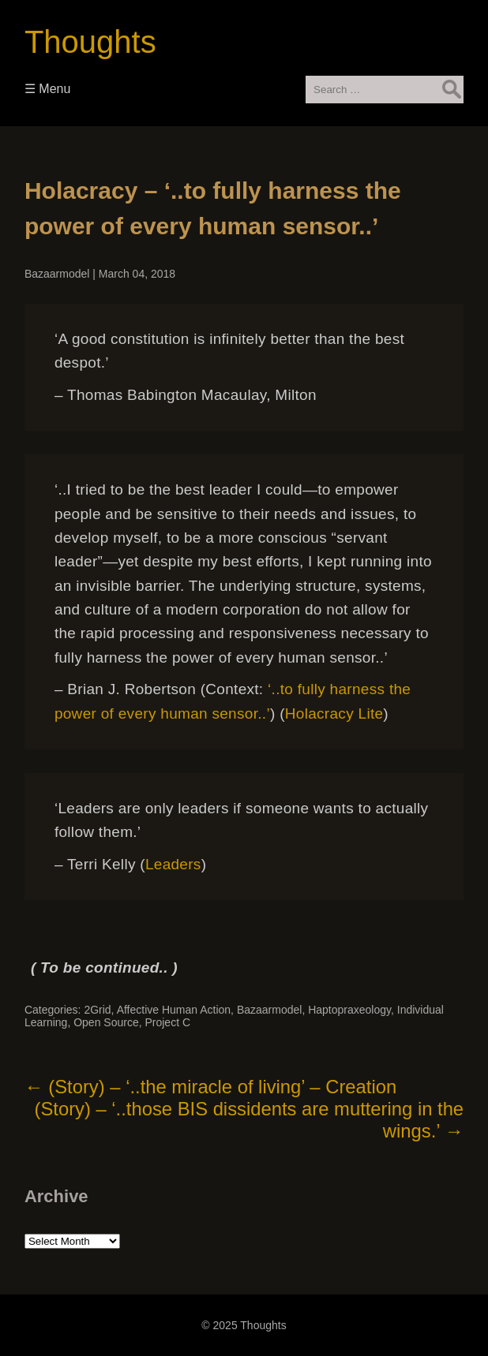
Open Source (106, 1022)
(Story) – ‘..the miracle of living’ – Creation (210, 1086)
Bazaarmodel (57, 273)
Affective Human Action (174, 1009)
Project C (167, 1022)
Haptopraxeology (349, 1009)
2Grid (97, 1009)
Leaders (173, 864)
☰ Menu (47, 88)
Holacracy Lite (334, 713)
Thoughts (90, 41)
